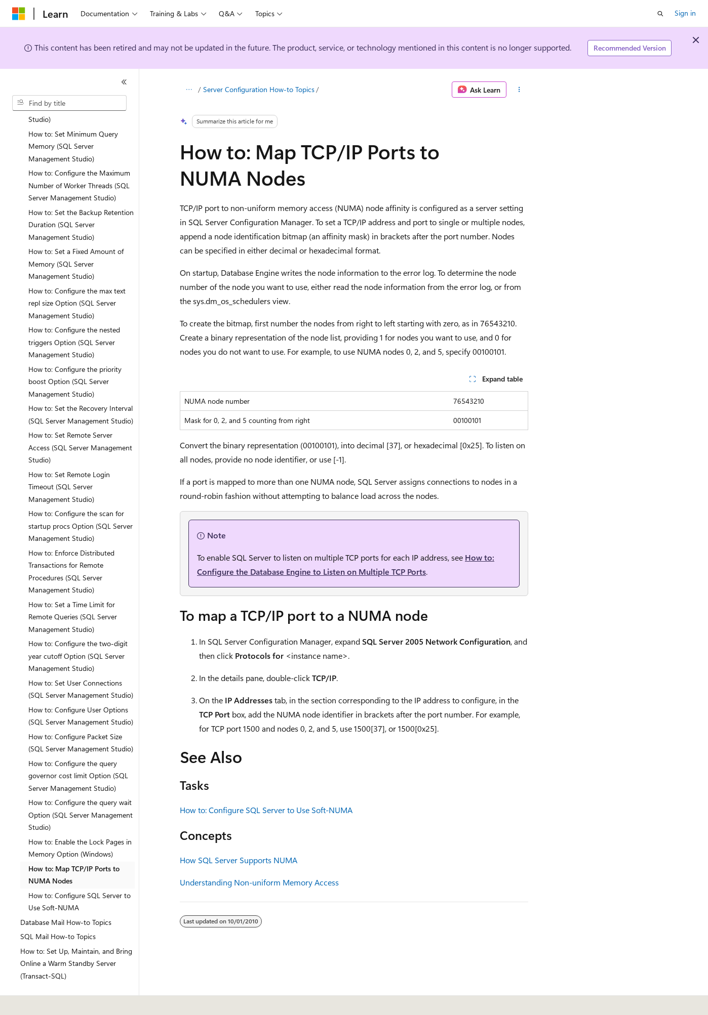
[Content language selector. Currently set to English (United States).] (58, 1000)
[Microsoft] (18, 13)
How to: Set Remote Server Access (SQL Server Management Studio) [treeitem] (80, 419)
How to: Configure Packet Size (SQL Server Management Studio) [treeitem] (80, 715)
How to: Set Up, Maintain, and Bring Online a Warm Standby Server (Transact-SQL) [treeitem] (76, 935)
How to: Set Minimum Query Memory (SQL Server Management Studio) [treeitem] (73, 118)
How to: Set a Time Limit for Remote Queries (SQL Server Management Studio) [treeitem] (72, 589)
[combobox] (69, 103)
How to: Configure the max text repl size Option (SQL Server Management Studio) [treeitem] (77, 275)
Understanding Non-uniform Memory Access (259, 882)
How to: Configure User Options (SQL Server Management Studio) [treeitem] (80, 688)
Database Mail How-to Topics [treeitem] (65, 894)
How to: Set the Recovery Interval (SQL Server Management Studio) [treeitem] (80, 386)
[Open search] (660, 14)
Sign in (685, 13)
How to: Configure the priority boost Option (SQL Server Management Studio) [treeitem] (75, 353)
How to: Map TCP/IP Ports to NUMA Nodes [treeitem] (74, 847)
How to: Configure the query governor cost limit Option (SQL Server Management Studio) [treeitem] (78, 748)
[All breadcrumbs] (189, 89)
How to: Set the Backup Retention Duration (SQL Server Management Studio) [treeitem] (81, 197)
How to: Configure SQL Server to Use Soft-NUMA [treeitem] (79, 874)
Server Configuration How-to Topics (258, 89)
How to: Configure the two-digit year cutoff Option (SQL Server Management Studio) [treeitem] (78, 628)
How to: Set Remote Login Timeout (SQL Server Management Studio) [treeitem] (69, 459)
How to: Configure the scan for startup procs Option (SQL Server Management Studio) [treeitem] (80, 498)
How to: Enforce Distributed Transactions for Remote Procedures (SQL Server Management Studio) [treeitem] (71, 543)
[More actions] (519, 89)
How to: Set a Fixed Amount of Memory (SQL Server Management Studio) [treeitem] (76, 236)
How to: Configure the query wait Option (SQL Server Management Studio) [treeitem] (80, 787)
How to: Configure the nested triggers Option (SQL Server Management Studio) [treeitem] (74, 314)
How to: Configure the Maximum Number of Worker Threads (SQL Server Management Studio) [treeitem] (79, 157)
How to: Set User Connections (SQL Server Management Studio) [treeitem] (80, 661)
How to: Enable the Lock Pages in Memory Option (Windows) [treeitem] (80, 820)
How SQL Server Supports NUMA (238, 860)
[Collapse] (124, 82)
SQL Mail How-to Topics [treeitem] (58, 908)
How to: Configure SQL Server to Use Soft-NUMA (266, 810)
